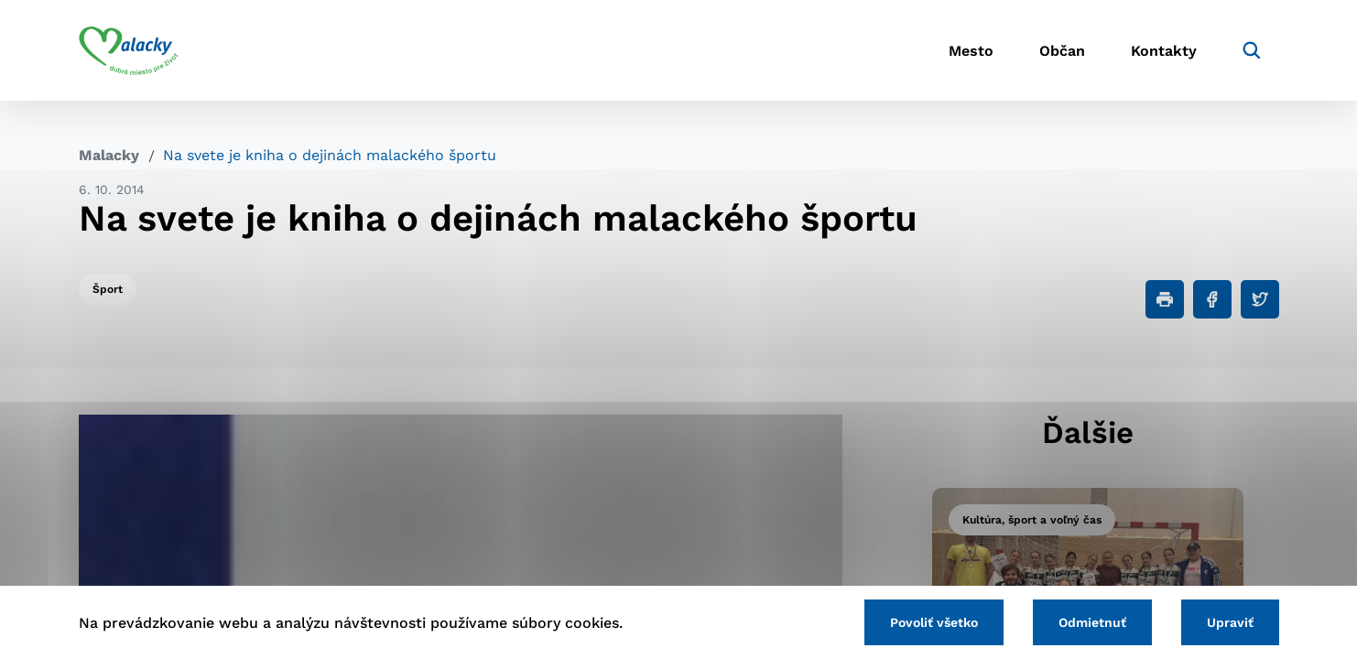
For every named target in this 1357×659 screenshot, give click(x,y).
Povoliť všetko (934, 622)
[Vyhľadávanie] (1252, 50)
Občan (1062, 50)
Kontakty (1164, 50)
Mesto (971, 50)
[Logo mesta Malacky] (129, 50)
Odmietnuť (1092, 622)
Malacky (109, 155)
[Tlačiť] (1164, 299)
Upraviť (1230, 622)
